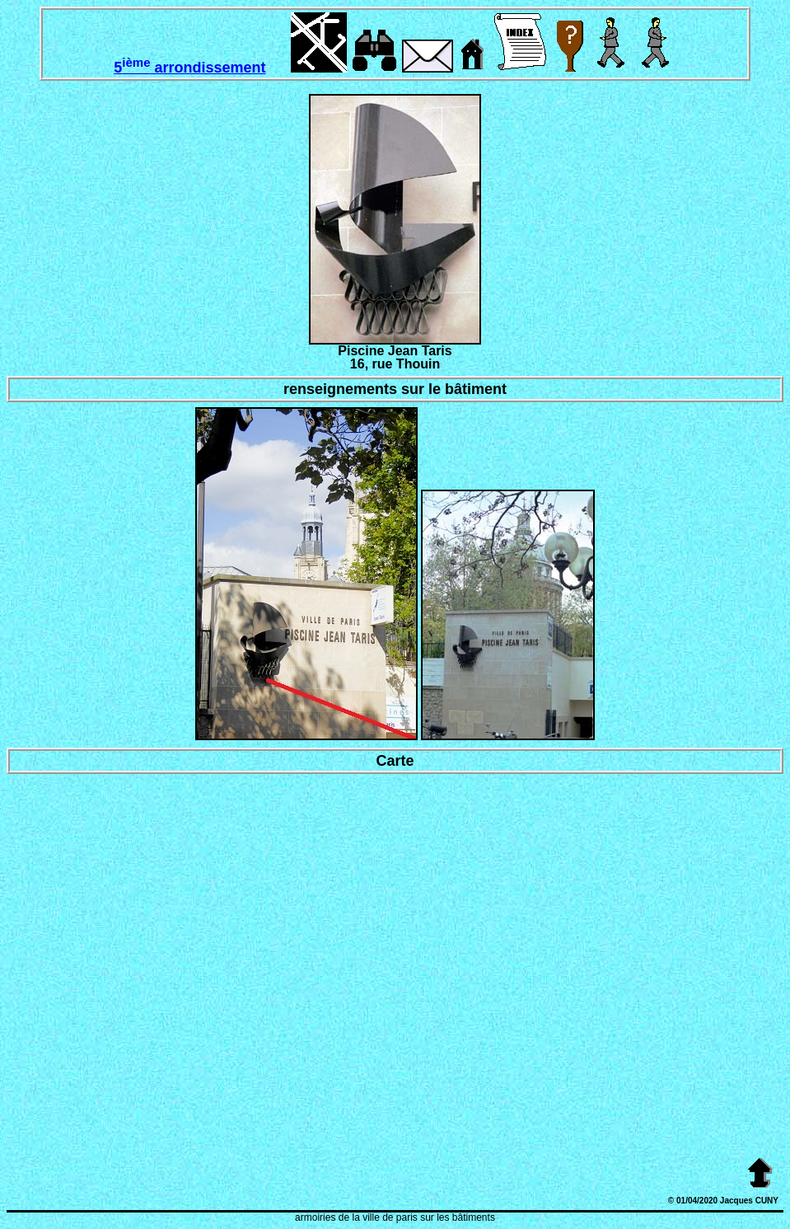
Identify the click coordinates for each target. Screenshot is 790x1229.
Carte (395, 761)
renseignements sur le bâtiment (395, 389)
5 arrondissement (189, 67)
